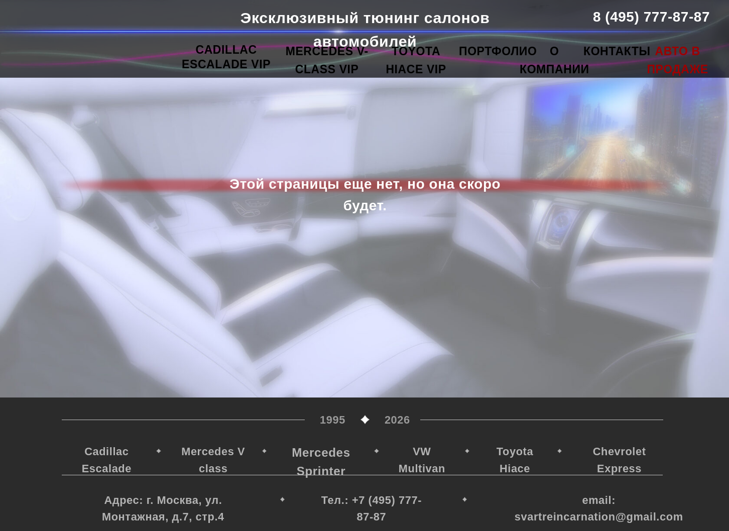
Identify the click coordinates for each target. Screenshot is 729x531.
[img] (107, 29)
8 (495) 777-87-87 (651, 17)
